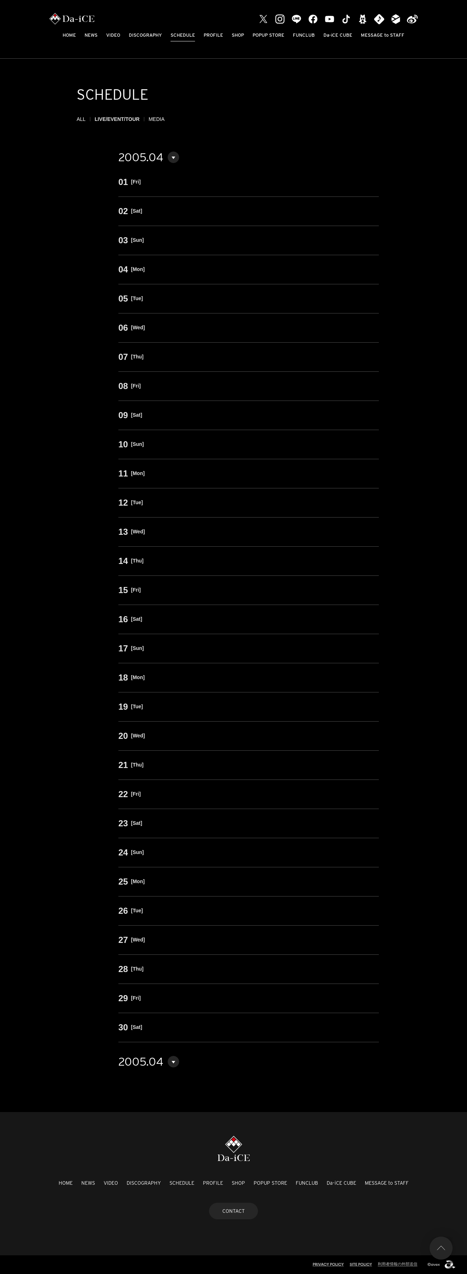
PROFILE (213, 35)
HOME (69, 35)
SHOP (238, 35)
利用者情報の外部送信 (397, 1264)
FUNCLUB (304, 35)
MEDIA (156, 119)
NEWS (91, 35)
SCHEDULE (183, 35)
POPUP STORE (268, 35)
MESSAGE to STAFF (382, 35)
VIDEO (113, 35)
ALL (81, 119)
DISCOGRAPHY (145, 35)
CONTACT (233, 1211)
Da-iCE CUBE (337, 35)
